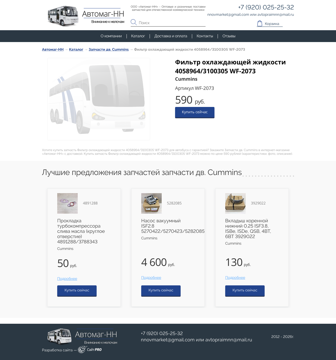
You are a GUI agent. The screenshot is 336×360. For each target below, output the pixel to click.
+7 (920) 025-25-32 (162, 333)
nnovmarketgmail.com (168, 340)
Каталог (138, 36)
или (196, 340)
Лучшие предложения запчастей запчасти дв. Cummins (142, 172)
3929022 (258, 203)
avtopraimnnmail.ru (228, 340)
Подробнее (67, 279)
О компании (111, 36)
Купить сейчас (195, 112)
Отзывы (228, 36)
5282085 (174, 203)
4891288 (90, 203)
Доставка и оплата (170, 36)
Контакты (205, 36)
